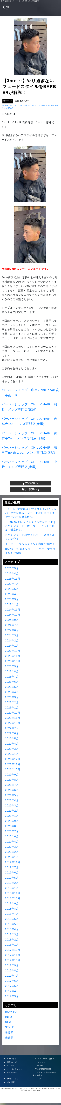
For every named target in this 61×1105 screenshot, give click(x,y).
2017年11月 (12, 955)
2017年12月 (12, 950)
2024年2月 (12, 640)
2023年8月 (12, 671)
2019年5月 (12, 877)
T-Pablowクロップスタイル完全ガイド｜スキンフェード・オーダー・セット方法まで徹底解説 (30, 526)
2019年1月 (12, 888)
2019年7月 (12, 867)
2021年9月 (12, 774)
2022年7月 (12, 728)
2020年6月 (12, 836)
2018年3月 (12, 934)
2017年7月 (12, 975)
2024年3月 (12, 635)
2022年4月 (12, 743)
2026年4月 (12, 573)
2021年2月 (12, 810)
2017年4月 (12, 991)
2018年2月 (12, 939)
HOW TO (11, 1011)
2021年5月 (12, 795)
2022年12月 (12, 712)
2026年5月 (12, 568)
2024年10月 (12, 614)
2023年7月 (12, 676)
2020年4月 (12, 841)
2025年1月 (12, 604)
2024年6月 (12, 630)
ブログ (38, 1079)
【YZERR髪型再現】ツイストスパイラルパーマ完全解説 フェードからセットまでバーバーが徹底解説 (30, 513)
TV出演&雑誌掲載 (43, 1069)
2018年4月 (12, 929)
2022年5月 (12, 738)
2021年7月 (12, 785)
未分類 (9, 1032)
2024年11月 (12, 609)
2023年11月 (12, 656)
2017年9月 (12, 965)
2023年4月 (12, 692)
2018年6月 (12, 919)
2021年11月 (12, 764)
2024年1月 (12, 645)
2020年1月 (12, 857)
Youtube (39, 1065)
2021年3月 (12, 805)
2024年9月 (12, 620)
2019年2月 (12, 883)
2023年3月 (12, 697)
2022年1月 (12, 754)
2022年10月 (12, 723)
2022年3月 (12, 748)
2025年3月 (12, 599)
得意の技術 (12, 1062)
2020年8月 (12, 826)
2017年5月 (12, 986)
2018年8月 (12, 908)
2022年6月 (12, 733)
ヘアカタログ (13, 1065)
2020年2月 (12, 852)
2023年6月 (12, 681)
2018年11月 (12, 893)
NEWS (9, 1022)
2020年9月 (12, 821)
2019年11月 (12, 862)
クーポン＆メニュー (16, 1069)
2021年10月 (12, 769)
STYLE (7, 101)
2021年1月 (12, 815)
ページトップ (13, 1059)
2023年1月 (12, 707)
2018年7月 (12, 913)
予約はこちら (13, 1079)
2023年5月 (12, 687)
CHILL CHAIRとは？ (44, 1059)
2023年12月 (12, 650)
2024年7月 (12, 625)
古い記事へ (30, 483)
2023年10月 (12, 661)
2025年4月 (12, 594)
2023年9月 (12, 666)
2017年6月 (12, 980)
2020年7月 (12, 831)
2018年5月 (12, 924)
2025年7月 (12, 583)
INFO (8, 1017)
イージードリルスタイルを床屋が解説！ (30, 544)
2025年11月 (12, 578)
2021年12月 (12, 759)
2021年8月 (12, 779)
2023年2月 (12, 702)
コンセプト (40, 1062)
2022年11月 (12, 718)
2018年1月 (12, 944)
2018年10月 (12, 898)
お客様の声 (12, 1072)
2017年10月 (12, 960)
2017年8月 (12, 970)
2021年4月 (12, 800)
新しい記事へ (30, 489)
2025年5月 (12, 589)
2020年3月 (12, 846)
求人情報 (11, 1082)
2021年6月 (12, 790)
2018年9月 (12, 903)
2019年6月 (12, 872)
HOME (5, 105)
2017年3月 (12, 996)
